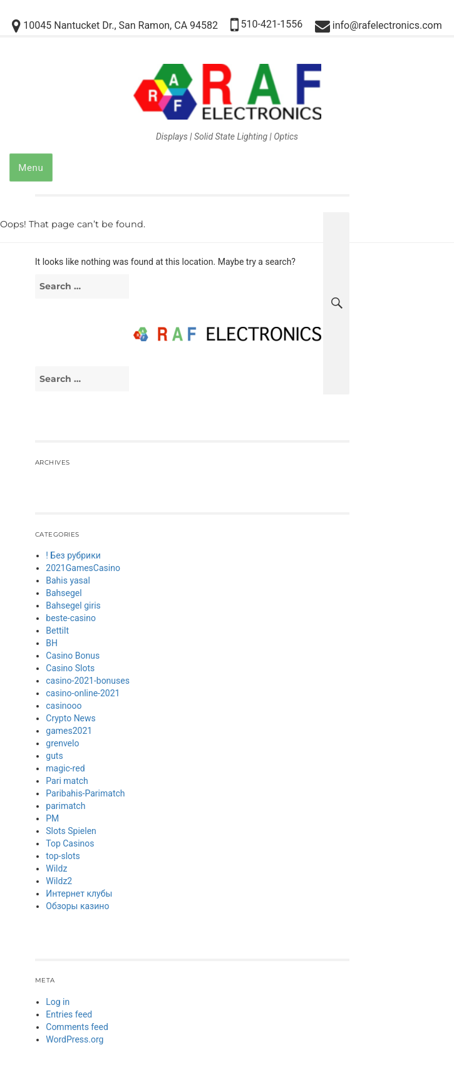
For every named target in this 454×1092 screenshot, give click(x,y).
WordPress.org (74, 1039)
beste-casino (71, 618)
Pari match (67, 781)
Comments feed (77, 1027)
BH (52, 643)
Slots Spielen (71, 831)
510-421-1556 (266, 25)
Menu (30, 167)
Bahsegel (63, 593)
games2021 (69, 731)
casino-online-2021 (83, 693)
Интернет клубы (79, 894)
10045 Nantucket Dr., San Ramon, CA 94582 (115, 26)
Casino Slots (70, 668)
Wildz (56, 868)
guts (54, 756)
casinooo (63, 706)
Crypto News (71, 718)
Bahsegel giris (73, 605)
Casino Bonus (73, 656)
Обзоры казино (77, 906)
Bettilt (57, 631)
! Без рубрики (73, 555)
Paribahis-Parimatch (85, 793)
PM (52, 818)
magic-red (65, 768)
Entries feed (69, 1014)
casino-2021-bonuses (88, 681)
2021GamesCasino (83, 568)
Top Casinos (70, 843)
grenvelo (62, 743)
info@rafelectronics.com (378, 26)
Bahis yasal (68, 580)
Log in (58, 1002)
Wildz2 (59, 881)
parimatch (65, 806)
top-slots (63, 856)
